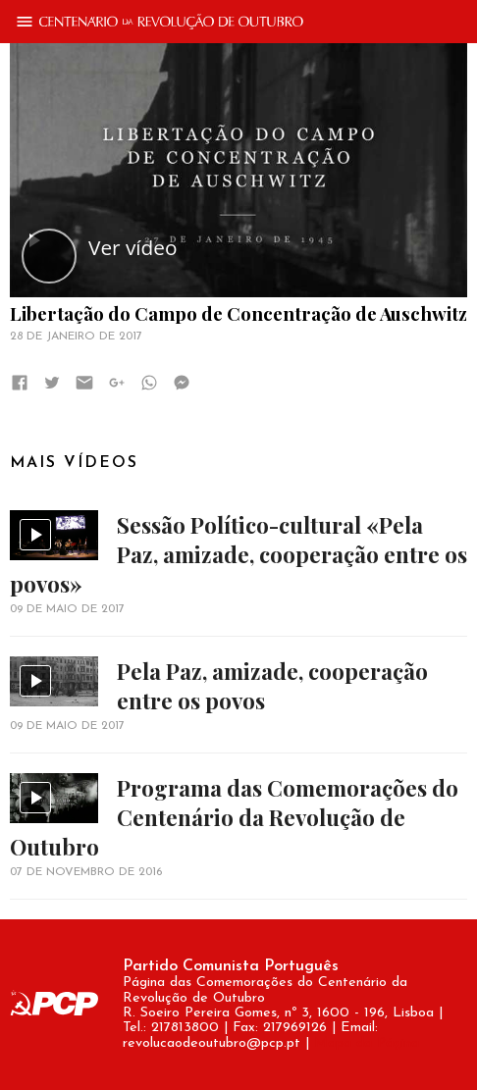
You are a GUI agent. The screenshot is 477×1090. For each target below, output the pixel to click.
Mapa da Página (366, 1043)
